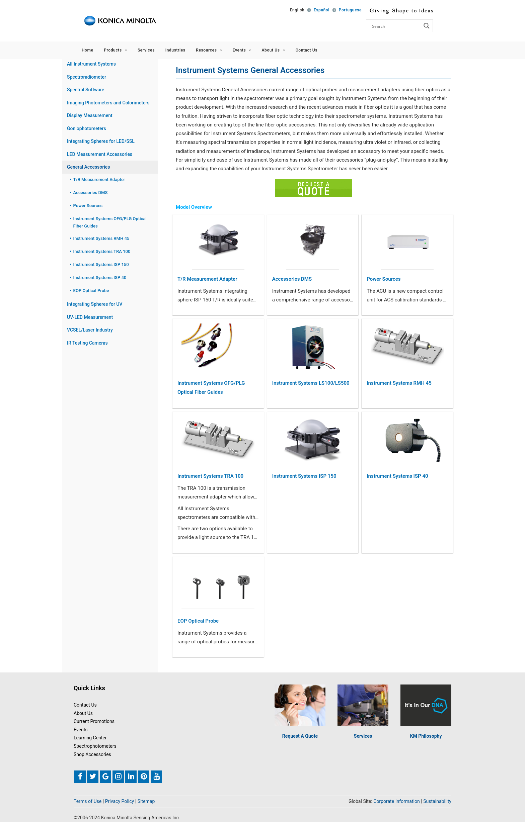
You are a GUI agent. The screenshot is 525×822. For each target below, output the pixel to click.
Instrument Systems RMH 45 (399, 383)
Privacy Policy (119, 801)
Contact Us (306, 50)
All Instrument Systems (91, 64)
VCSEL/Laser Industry (90, 330)
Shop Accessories (92, 754)
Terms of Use (87, 801)
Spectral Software (85, 89)
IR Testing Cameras (87, 343)
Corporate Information (396, 801)
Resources (209, 50)
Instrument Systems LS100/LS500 (311, 383)
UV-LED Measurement (90, 317)
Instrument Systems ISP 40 (397, 476)
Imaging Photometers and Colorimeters (108, 102)
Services (146, 50)
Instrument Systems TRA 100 (210, 476)
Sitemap (146, 801)
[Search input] (396, 25)
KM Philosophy (426, 736)
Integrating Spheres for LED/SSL (101, 141)
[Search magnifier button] (427, 26)
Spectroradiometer (86, 77)
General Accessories (88, 167)
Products (115, 50)
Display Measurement (89, 115)
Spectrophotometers (95, 746)
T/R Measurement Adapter (207, 279)
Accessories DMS (292, 279)
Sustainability (437, 801)
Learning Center (90, 737)
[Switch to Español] (320, 10)
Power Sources (383, 279)
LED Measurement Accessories (99, 154)
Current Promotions (94, 721)
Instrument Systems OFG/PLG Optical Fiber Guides (211, 387)
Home (87, 50)
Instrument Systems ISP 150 (304, 476)
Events (242, 50)
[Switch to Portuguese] (348, 10)
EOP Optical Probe (198, 621)
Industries (175, 50)
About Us (273, 50)
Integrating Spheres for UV (95, 304)
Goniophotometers (86, 128)
